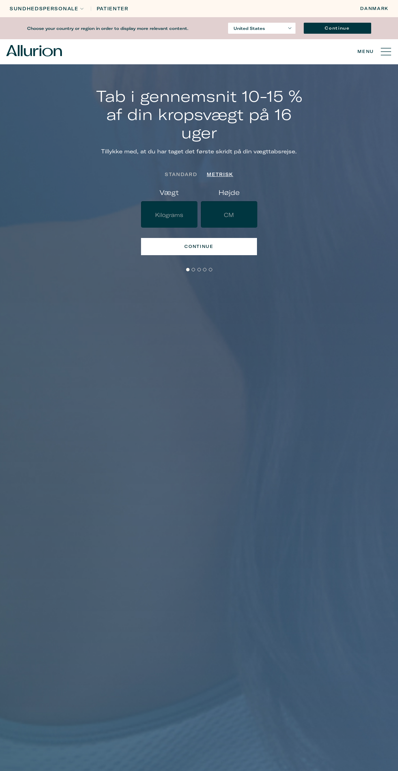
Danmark (374, 8)
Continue (337, 28)
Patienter (113, 9)
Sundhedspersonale (44, 9)
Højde (229, 192)
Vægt (169, 192)
